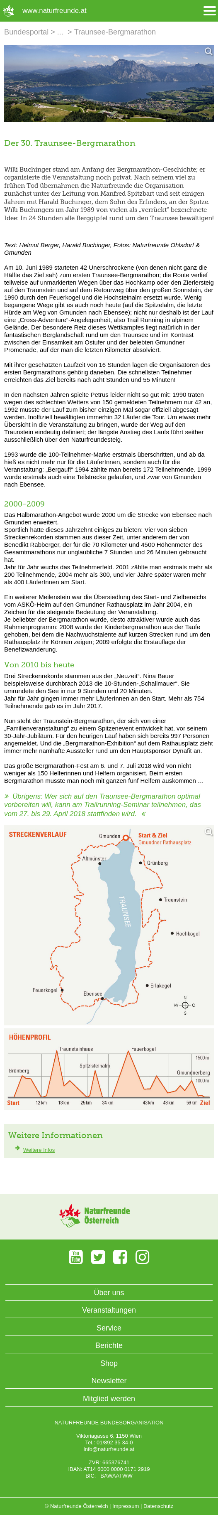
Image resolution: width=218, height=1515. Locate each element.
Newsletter (108, 1381)
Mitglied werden (109, 1398)
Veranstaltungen (109, 1310)
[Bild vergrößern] (109, 83)
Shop (109, 1363)
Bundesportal (26, 32)
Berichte (109, 1345)
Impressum (125, 1506)
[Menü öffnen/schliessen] (209, 11)
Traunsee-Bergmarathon (115, 32)
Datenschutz (158, 1506)
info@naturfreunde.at (109, 1449)
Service (109, 1328)
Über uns (109, 1293)
